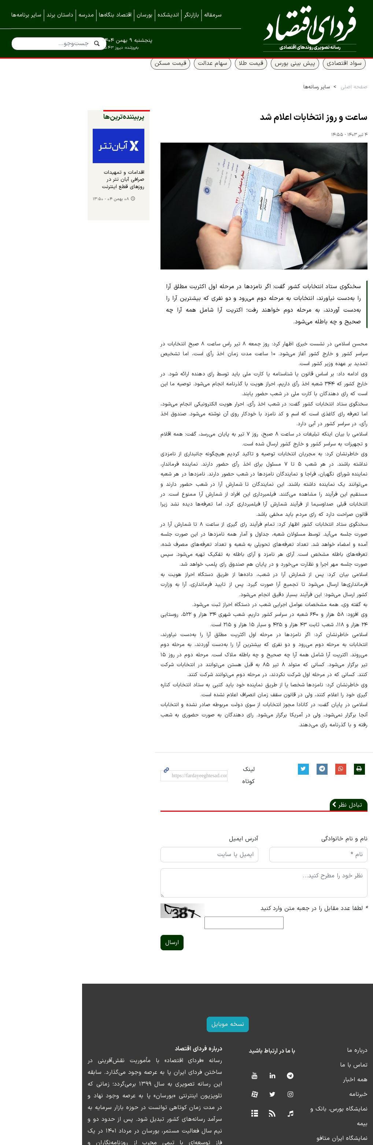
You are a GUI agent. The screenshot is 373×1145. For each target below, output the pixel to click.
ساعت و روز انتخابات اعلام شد (308, 126)
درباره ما (351, 996)
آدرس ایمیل (211, 796)
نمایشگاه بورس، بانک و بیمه (327, 1055)
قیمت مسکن (164, 72)
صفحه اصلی (348, 96)
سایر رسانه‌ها (311, 96)
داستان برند (60, 15)
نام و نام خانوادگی (338, 796)
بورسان (144, 15)
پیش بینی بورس (289, 72)
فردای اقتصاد (307, 28)
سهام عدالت (206, 72)
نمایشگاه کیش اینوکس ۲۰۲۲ (326, 1099)
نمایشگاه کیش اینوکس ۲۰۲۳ (325, 1084)
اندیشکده (168, 15)
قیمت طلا (245, 72)
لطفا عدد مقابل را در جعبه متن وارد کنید (308, 865)
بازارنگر (191, 15)
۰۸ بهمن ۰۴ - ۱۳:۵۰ (34, 212)
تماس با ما (348, 1011)
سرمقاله (213, 15)
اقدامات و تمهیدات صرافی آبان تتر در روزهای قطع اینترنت (52, 197)
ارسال (113, 888)
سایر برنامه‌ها (26, 15)
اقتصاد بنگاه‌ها (115, 15)
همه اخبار (349, 1025)
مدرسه (86, 15)
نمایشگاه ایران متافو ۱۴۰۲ (329, 1069)
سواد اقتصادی (338, 72)
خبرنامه (352, 1040)
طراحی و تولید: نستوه (192, 1140)
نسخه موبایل (186, 970)
